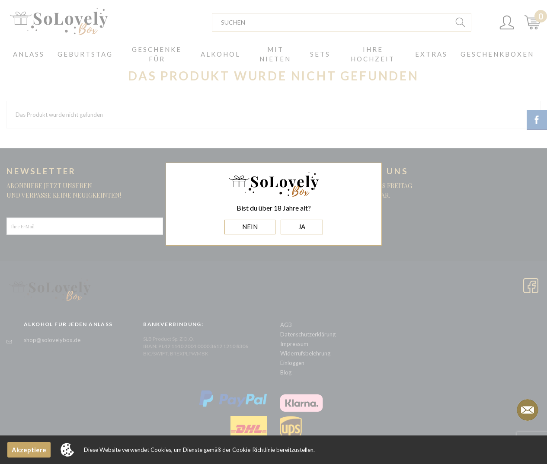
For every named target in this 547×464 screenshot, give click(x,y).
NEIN (250, 226)
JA (301, 226)
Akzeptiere (29, 450)
